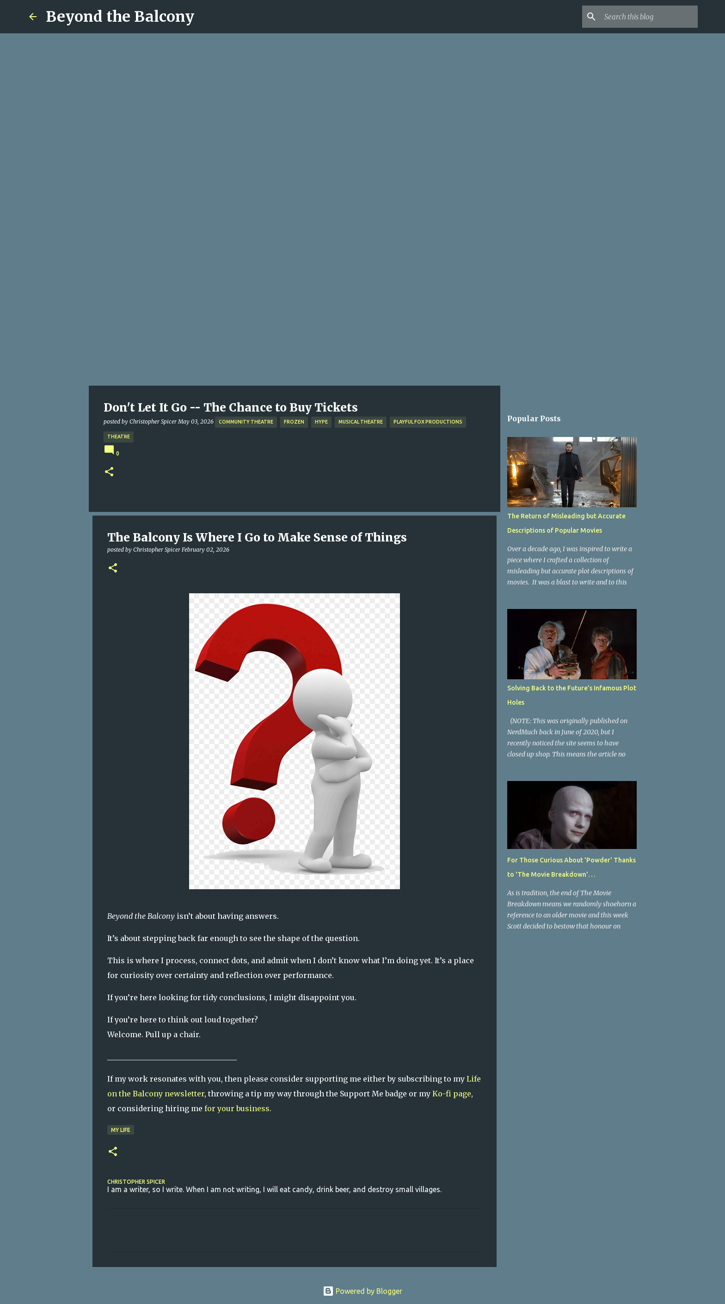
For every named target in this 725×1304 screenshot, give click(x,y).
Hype (321, 421)
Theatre (118, 436)
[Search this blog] (649, 17)
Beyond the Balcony (120, 16)
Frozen (294, 421)
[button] (109, 472)
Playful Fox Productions (427, 421)
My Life (120, 1130)
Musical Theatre (360, 421)
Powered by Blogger (362, 1291)
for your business (237, 1108)
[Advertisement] (362, 316)
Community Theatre (246, 421)
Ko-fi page (451, 1093)
